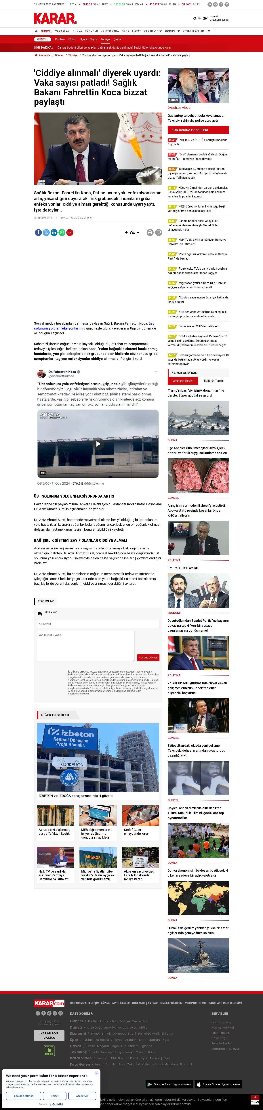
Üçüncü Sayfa (88, 39)
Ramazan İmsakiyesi (225, 1049)
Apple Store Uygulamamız (221, 1084)
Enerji (132, 1033)
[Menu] (208, 31)
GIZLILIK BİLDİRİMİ (171, 1003)
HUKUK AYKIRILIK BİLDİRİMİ (224, 1003)
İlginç (144, 1058)
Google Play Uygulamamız (172, 1084)
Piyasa (95, 1033)
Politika (60, 39)
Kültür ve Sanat (152, 1064)
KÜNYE (105, 1003)
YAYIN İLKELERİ (121, 1003)
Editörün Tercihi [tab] (214, 380)
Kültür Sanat (130, 1046)
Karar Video (153, 31)
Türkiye (105, 39)
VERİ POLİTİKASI (195, 1003)
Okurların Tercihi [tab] (183, 380)
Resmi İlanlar (193, 31)
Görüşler (172, 31)
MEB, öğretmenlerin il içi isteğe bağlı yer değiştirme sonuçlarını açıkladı (103, 47)
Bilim (151, 1052)
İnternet (107, 1052)
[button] (126, 232)
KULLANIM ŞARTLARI (145, 1003)
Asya (133, 1027)
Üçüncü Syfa (109, 1021)
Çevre (117, 39)
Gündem (103, 1058)
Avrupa (123, 1027)
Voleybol (117, 1040)
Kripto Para (110, 31)
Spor (125, 31)
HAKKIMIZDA (78, 1003)
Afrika (143, 1027)
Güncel (46, 31)
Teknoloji (78, 1052)
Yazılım (141, 1052)
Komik (134, 1058)
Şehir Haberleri (221, 1043)
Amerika (110, 1027)
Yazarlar (62, 31)
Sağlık (115, 1046)
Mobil (95, 1052)
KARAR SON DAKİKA (49, 1035)
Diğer (165, 1040)
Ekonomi (91, 31)
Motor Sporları (149, 1040)
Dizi (113, 1058)
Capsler (111, 1064)
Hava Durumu (221, 1022)
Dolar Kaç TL (220, 1038)
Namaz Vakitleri (222, 1027)
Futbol (88, 1040)
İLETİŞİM (93, 1003)
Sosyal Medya (124, 1052)
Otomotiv (119, 1033)
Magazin (103, 1046)
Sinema (123, 1058)
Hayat (136, 31)
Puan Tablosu (220, 1033)
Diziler (91, 1046)
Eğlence (146, 1046)
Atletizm (131, 1040)
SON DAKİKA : (43, 47)
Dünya (77, 31)
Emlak (106, 1033)
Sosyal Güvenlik (149, 1033)
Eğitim (72, 39)
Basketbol (101, 1040)
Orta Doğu (94, 1027)
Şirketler (167, 1033)
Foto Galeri (80, 1064)
